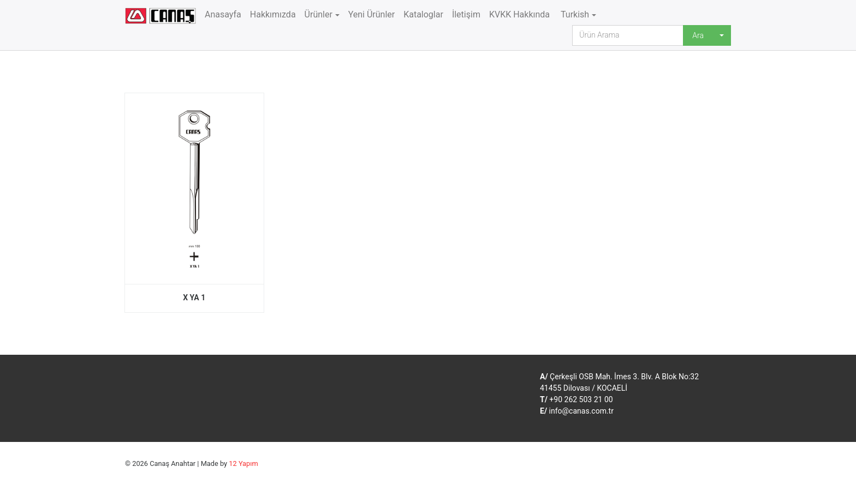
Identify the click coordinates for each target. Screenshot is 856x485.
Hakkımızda (273, 14)
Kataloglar (423, 14)
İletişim (466, 14)
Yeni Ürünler (371, 14)
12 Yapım (243, 463)
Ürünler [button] (318, 14)
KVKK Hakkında (519, 14)
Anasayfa (223, 14)
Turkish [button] (573, 14)
